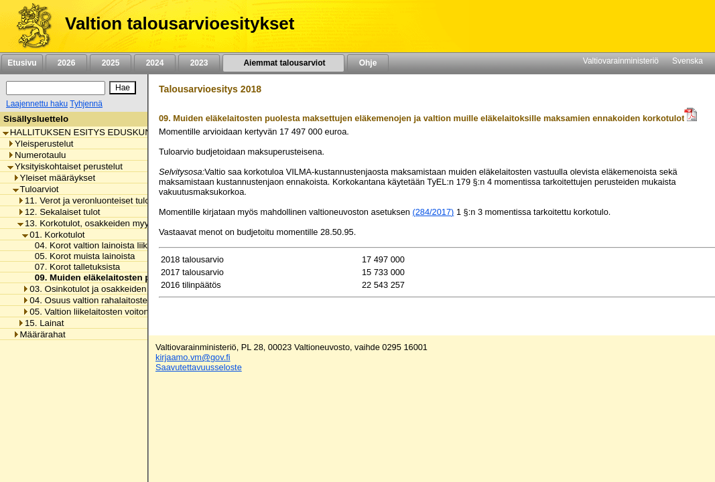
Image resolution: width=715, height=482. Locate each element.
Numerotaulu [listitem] (36, 155)
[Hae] (122, 87)
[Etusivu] (29, 26)
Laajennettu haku (37, 103)
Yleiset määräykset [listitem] (54, 178)
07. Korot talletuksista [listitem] (74, 267)
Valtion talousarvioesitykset (179, 23)
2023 (199, 63)
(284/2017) (433, 212)
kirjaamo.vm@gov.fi (193, 357)
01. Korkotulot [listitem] (53, 235)
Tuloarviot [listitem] (36, 189)
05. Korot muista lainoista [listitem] (81, 256)
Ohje (367, 63)
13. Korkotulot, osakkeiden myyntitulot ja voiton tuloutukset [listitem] (137, 223)
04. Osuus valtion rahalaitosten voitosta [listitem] (104, 300)
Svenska (687, 61)
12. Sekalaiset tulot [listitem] (59, 212)
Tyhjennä (86, 103)
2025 (110, 63)
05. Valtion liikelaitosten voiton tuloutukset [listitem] (108, 312)
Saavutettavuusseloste (198, 367)
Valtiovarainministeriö (621, 61)
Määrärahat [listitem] (39, 334)
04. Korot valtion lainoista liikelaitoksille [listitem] (108, 245)
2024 (154, 63)
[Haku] (55, 88)
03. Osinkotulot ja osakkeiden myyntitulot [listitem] (107, 289)
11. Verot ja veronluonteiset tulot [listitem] (84, 200)
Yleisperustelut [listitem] (40, 144)
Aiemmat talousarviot (283, 63)
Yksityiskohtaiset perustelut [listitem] (65, 166)
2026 (66, 63)
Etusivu (21, 63)
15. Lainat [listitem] (40, 323)
